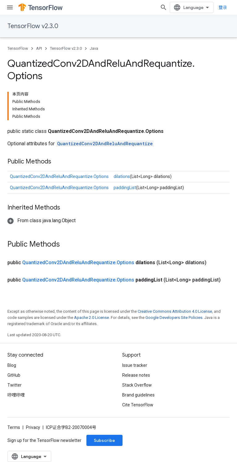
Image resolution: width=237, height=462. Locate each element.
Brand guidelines (138, 394)
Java (94, 48)
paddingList (125, 187)
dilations (122, 176)
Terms (13, 427)
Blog (11, 365)
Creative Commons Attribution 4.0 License (175, 311)
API (39, 48)
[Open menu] (10, 7)
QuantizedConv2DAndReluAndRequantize (105, 143)
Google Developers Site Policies (173, 317)
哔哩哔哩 (16, 394)
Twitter (14, 385)
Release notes (136, 375)
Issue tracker (134, 365)
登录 (222, 7)
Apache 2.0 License (91, 317)
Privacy (33, 427)
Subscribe (104, 440)
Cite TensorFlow (137, 404)
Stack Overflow (137, 385)
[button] (41, 220)
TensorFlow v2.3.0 (32, 26)
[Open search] (163, 7)
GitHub (13, 375)
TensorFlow (17, 48)
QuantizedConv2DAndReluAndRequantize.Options (59, 176)
